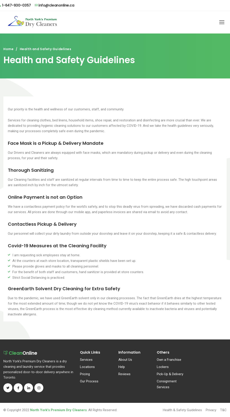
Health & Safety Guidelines (182, 410)
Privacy (211, 410)
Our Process (89, 381)
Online (21, 353)
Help (121, 367)
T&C (223, 410)
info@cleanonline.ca (54, 5)
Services (86, 360)
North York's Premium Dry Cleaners (58, 410)
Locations (87, 367)
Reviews (124, 374)
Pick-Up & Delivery (170, 374)
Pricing (85, 374)
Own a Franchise (169, 360)
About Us (125, 360)
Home (8, 49)
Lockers (163, 367)
